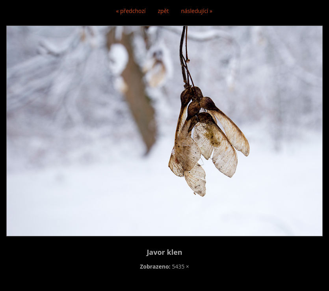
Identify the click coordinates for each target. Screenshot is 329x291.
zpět (163, 11)
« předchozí (130, 11)
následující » (196, 11)
